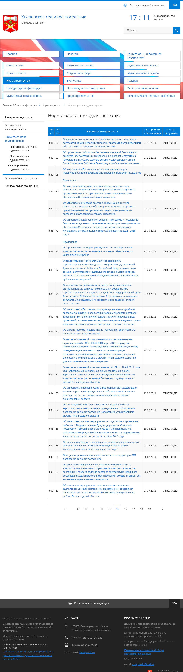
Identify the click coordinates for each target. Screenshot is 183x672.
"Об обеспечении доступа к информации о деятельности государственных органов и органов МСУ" (28, 655)
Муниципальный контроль (24, 96)
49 (149, 508)
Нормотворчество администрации (15, 138)
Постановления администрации (19, 158)
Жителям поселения (80, 65)
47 (133, 508)
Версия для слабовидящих (147, 5)
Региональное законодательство (16, 127)
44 (109, 508)
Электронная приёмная (142, 88)
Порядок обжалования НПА (22, 185)
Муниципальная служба (143, 73)
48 (141, 508)
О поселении (14, 65)
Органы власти (16, 73)
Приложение (70, 180)
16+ (174, 5)
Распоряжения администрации (19, 167)
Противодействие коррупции (86, 88)
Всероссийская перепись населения (151, 96)
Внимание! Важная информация (20, 105)
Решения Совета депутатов (21, 178)
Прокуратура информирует (24, 88)
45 (117, 508)
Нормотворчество (18, 80)
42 (93, 508)
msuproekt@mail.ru (143, 664)
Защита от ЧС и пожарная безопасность (144, 56)
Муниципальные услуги (143, 65)
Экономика (74, 80)
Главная (11, 54)
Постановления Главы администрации (23, 148)
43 (101, 508)
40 (77, 508)
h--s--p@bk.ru (87, 652)
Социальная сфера (79, 73)
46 (125, 508)
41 (85, 508)
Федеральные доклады (19, 117)
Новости (72, 54)
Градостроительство (80, 96)
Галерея (132, 80)
